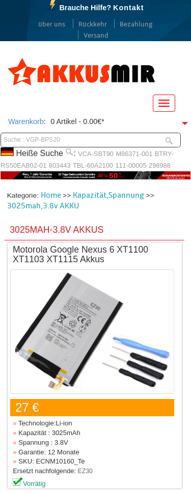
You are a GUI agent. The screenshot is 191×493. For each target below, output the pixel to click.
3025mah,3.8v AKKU (43, 205)
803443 (60, 165)
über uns (51, 24)
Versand (96, 36)
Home (51, 195)
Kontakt (128, 8)
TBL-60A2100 (93, 165)
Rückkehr (92, 24)
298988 (160, 165)
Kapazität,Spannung (108, 195)
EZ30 (85, 471)
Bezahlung (136, 24)
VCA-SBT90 (96, 154)
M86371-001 (134, 154)
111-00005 (130, 165)
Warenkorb (26, 121)
